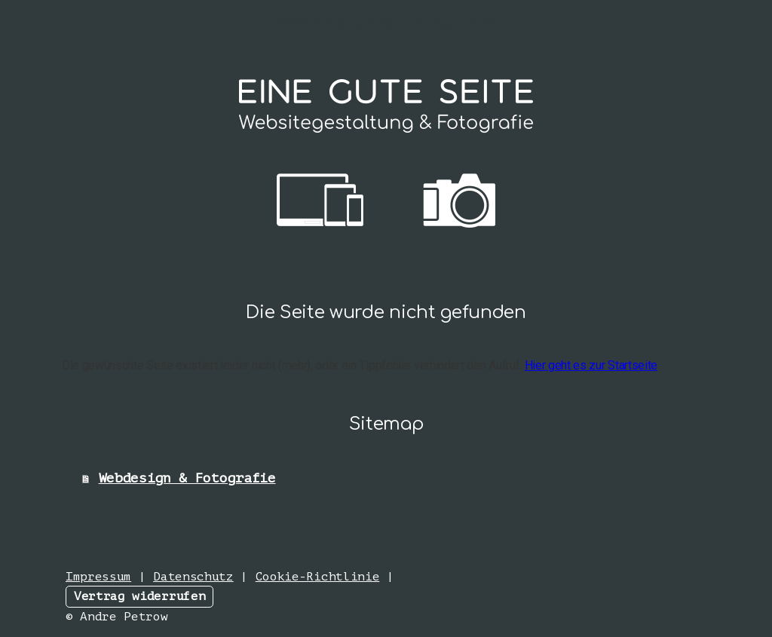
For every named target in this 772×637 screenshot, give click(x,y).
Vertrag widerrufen (139, 596)
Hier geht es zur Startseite (591, 365)
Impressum (98, 576)
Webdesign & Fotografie (386, 22)
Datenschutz (193, 576)
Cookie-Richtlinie (318, 576)
